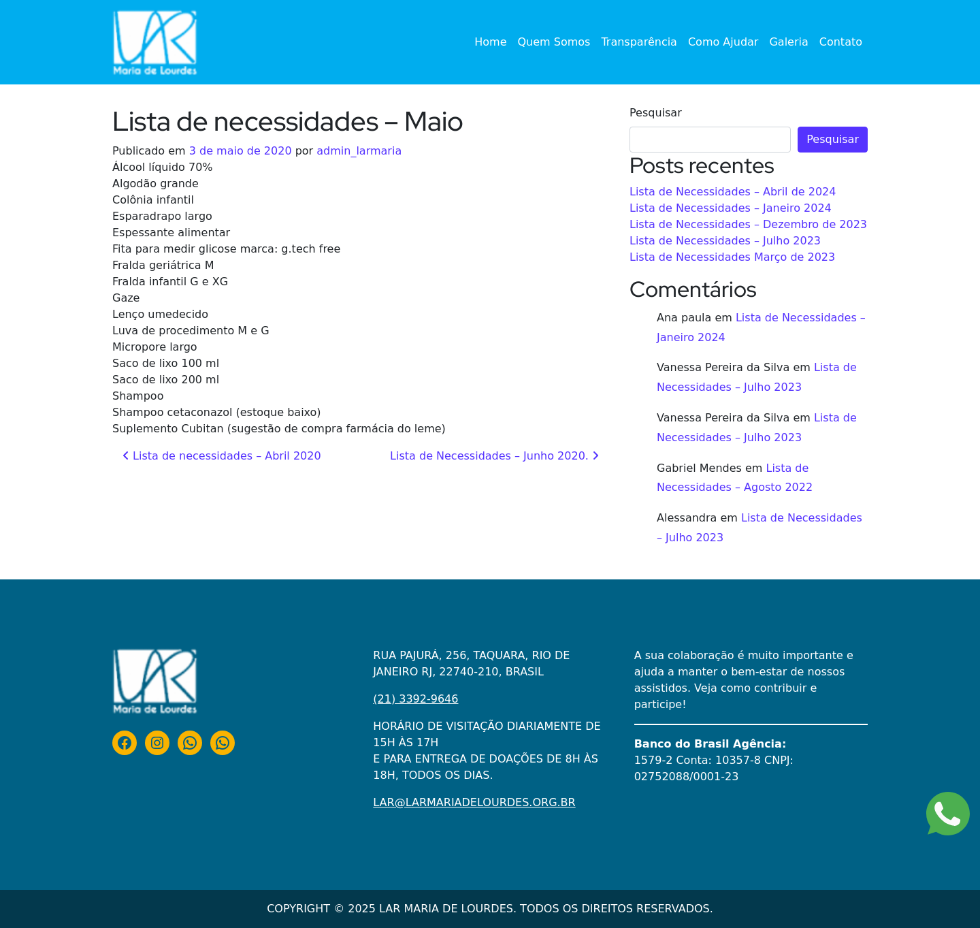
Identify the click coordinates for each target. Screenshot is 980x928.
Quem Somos (554, 41)
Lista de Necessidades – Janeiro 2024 (731, 208)
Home (490, 41)
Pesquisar (656, 112)
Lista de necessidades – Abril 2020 (221, 455)
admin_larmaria (359, 150)
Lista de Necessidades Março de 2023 (732, 257)
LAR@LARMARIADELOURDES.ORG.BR (474, 802)
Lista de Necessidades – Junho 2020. (494, 455)
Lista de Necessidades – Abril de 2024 (733, 191)
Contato (840, 41)
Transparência (639, 41)
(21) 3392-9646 (415, 698)
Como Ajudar (723, 41)
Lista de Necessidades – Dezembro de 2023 (748, 224)
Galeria (788, 41)
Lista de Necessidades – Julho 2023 (725, 240)
